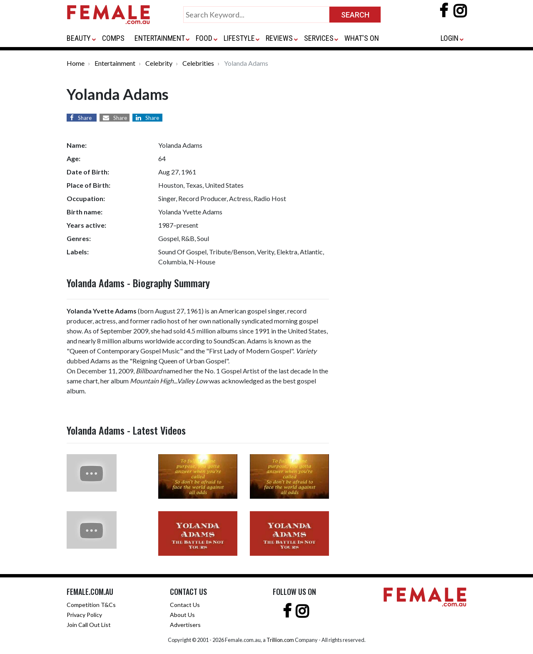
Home (76, 63)
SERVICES (319, 38)
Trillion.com (280, 640)
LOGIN (449, 38)
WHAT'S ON (361, 38)
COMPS (113, 38)
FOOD (204, 38)
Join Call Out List (89, 624)
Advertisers (185, 624)
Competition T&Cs (91, 604)
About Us (182, 614)
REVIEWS (279, 38)
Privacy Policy (84, 614)
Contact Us (185, 604)
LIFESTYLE (239, 38)
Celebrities (198, 63)
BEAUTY (79, 38)
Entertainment (115, 63)
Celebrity (158, 63)
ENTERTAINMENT (159, 38)
